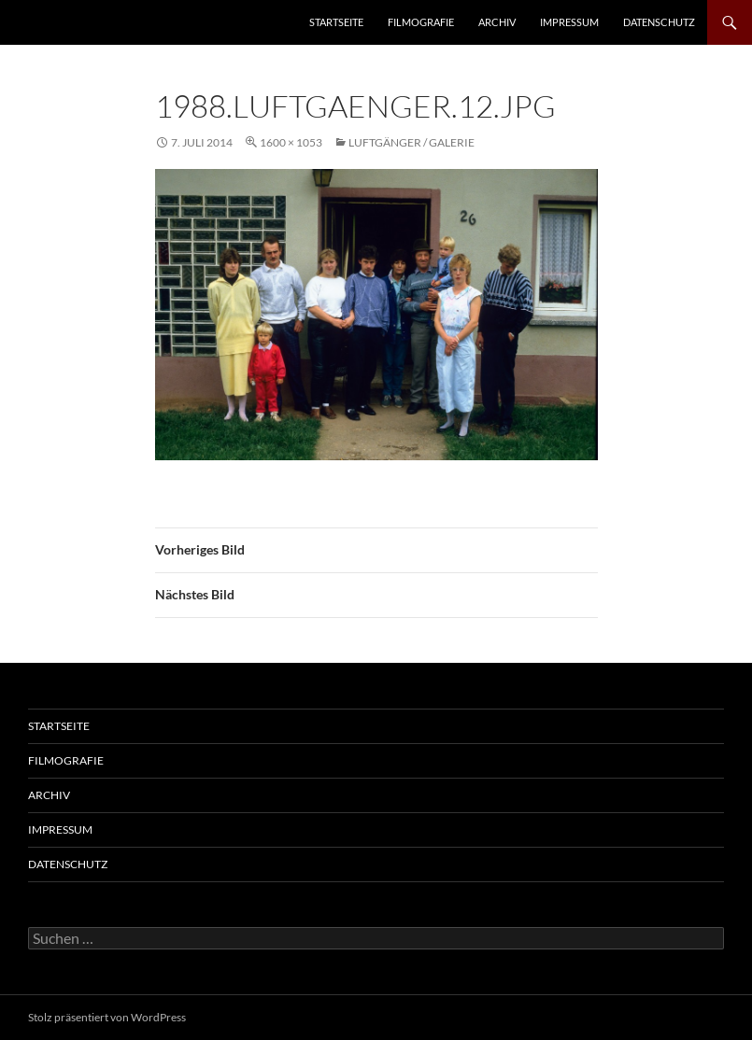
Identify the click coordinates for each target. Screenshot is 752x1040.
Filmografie (421, 22)
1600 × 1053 (291, 142)
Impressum (569, 22)
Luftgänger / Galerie (411, 142)
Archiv (497, 22)
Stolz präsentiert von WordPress (107, 1017)
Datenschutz (659, 22)
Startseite (336, 22)
